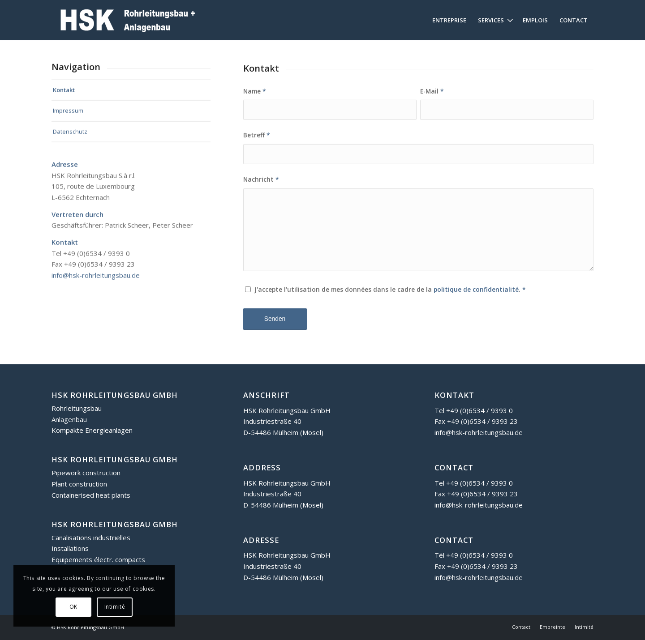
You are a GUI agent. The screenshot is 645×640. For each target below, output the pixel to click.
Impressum (68, 114)
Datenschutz (70, 135)
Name (254, 99)
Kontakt (64, 93)
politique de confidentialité (476, 298)
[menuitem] (449, 20)
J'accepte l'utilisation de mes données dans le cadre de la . (390, 298)
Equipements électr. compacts (98, 559)
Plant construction (79, 483)
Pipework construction (86, 472)
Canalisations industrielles (91, 537)
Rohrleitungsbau (77, 408)
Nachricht (261, 188)
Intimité (114, 606)
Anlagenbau (69, 419)
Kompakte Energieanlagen (92, 430)
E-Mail (432, 99)
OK (73, 606)
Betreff (256, 144)
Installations (70, 548)
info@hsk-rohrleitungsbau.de (96, 278)
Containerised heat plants (91, 495)
